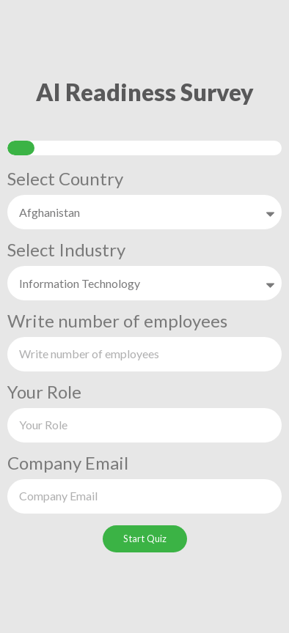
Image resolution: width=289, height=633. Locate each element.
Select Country (65, 179)
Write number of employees (117, 321)
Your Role (44, 392)
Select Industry (66, 250)
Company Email (67, 463)
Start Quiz (145, 538)
